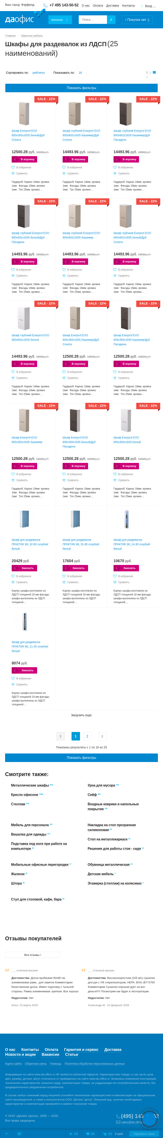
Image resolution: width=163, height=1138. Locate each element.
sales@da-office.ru (133, 1122)
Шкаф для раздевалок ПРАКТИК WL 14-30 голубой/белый (132, 544)
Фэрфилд (27, 4)
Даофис (25, 17)
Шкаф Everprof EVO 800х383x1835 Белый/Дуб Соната (28, 135)
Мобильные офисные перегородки (40, 864)
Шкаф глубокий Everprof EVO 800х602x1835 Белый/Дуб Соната (132, 237)
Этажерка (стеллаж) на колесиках (115, 883)
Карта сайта (13, 1063)
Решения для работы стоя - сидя (115, 848)
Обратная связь (36, 1063)
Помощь (55, 1063)
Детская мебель (101, 874)
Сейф (93, 795)
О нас (86, 5)
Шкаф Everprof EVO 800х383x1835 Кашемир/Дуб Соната (81, 340)
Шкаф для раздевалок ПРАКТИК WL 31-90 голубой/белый (81, 544)
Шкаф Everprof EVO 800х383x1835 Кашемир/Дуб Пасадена (132, 340)
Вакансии (50, 1054)
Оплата (98, 5)
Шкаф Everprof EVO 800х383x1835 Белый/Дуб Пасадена (79, 442)
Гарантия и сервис (81, 1049)
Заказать (27, 568)
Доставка (112, 5)
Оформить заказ (144, 1133)
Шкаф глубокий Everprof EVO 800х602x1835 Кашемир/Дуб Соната (81, 135)
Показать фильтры (81, 88)
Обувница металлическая (109, 864)
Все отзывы (32, 954)
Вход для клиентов (150, 6)
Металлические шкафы (30, 785)
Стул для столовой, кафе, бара (36, 899)
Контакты (128, 5)
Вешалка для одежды (29, 834)
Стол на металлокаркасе (108, 839)
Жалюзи (18, 874)
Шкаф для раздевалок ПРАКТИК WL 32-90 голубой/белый (30, 544)
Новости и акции (20, 1054)
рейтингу (39, 72)
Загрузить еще (81, 715)
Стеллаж (18, 804)
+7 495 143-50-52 (64, 5)
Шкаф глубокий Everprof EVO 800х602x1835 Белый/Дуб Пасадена (30, 237)
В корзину (28, 159)
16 (80, 72)
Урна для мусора (102, 785)
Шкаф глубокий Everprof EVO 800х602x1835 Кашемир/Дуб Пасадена (132, 135)
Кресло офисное (25, 795)
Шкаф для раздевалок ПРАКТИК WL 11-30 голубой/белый (30, 646)
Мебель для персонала (30, 825)
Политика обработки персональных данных (95, 1063)
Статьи (71, 1054)
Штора (17, 883)
